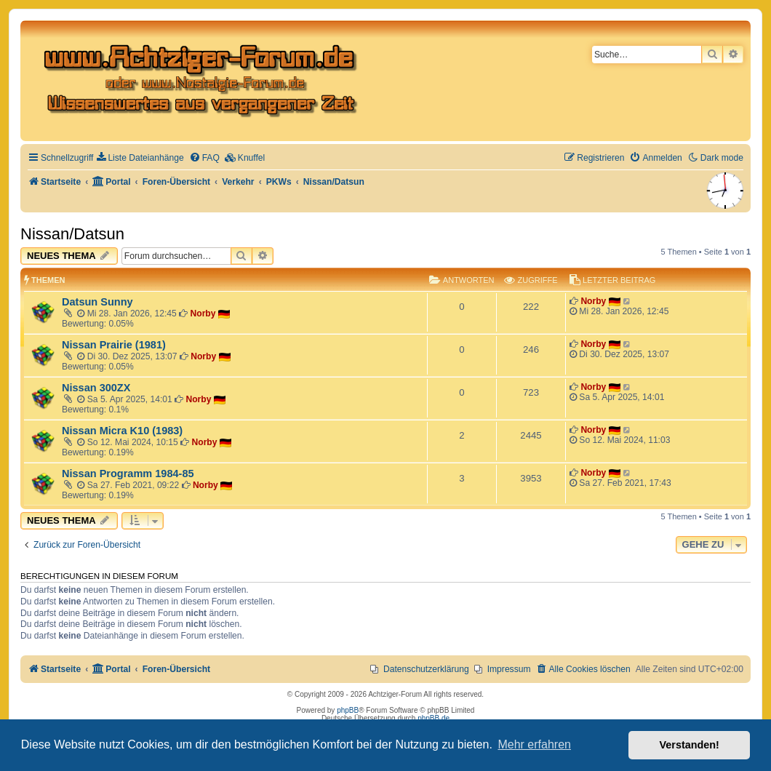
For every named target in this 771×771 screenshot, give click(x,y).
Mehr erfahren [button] (534, 744)
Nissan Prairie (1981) (114, 345)
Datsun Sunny (97, 302)
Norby (203, 313)
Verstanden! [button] (689, 745)
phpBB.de (434, 718)
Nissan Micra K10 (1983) (122, 430)
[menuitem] (140, 158)
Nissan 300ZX (96, 388)
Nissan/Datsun (72, 234)
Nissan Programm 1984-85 (128, 473)
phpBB (348, 710)
